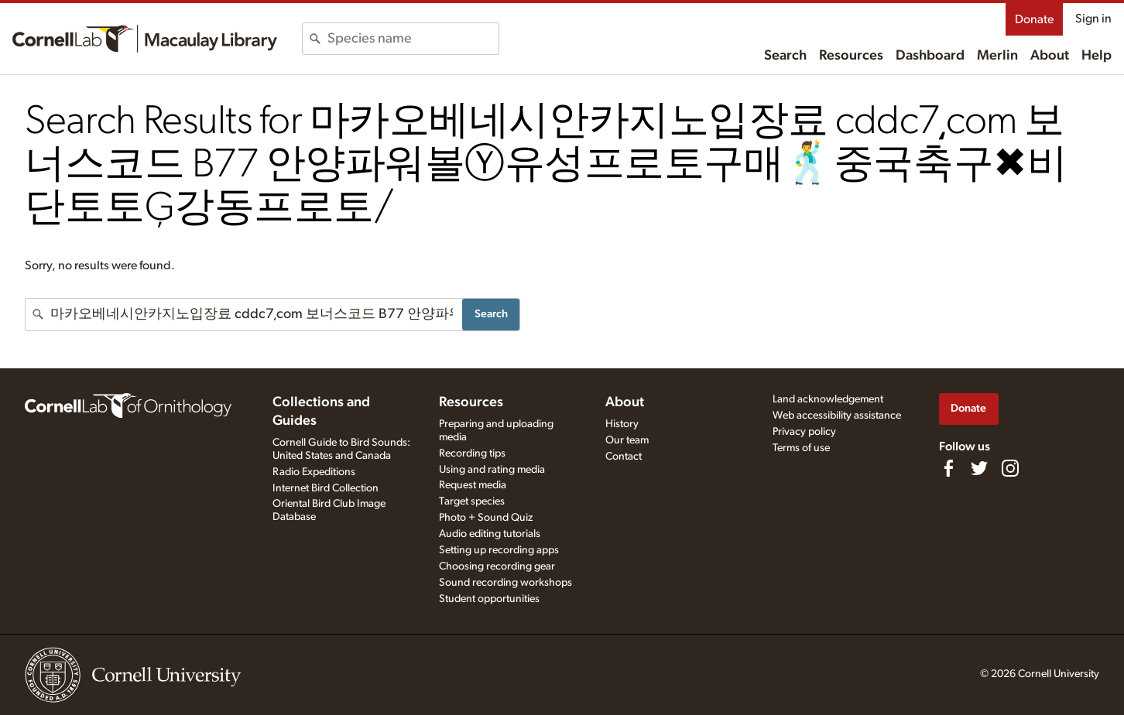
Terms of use (801, 448)
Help (1096, 56)
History (622, 424)
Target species (472, 501)
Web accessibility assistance (837, 415)
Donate (1034, 19)
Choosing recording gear (497, 566)
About (1049, 56)
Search (785, 56)
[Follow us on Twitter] (979, 468)
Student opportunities (489, 599)
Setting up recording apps (499, 550)
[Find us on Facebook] (948, 468)
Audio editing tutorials (489, 534)
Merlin (997, 56)
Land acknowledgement (828, 399)
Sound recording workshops (505, 582)
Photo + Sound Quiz (486, 517)
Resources (851, 56)
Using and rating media (492, 469)
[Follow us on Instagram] (1010, 468)
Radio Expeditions (313, 472)
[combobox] (413, 38)
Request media (472, 485)
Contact (623, 456)
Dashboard (930, 56)
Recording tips (472, 453)
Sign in (1093, 18)
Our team (627, 440)
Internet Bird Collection (325, 488)
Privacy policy (804, 431)
